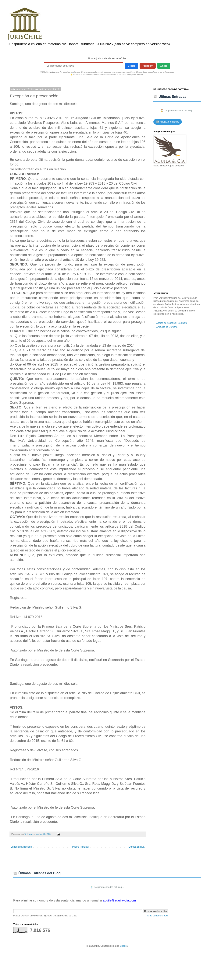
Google (131, 66)
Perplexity (148, 66)
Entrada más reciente (21, 847)
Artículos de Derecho (166, 327)
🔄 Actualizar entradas (167, 121)
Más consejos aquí (157, 915)
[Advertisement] (177, 229)
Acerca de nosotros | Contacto (171, 323)
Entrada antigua (136, 847)
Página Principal (80, 847)
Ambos (163, 66)
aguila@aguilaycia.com (119, 900)
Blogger (123, 946)
